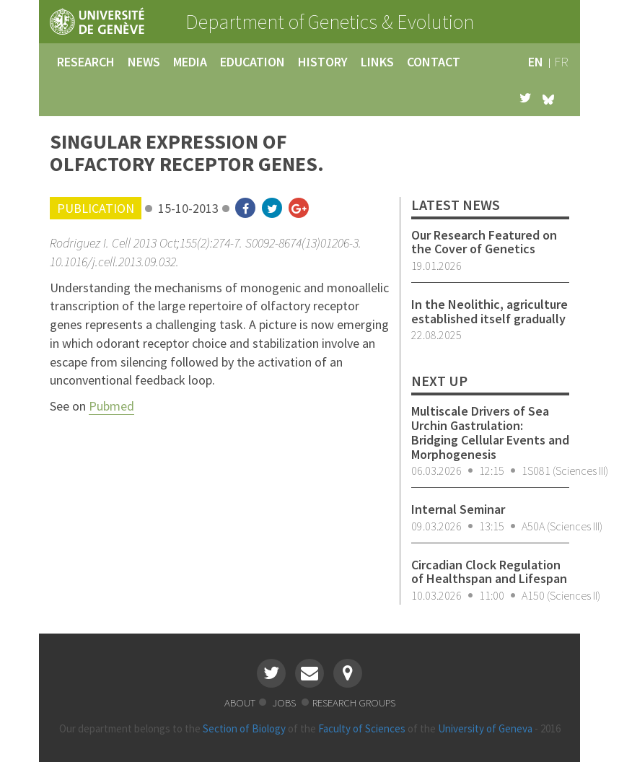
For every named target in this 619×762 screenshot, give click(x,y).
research (86, 61)
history (323, 61)
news (144, 61)
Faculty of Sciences (361, 728)
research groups (353, 702)
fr (561, 61)
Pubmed (111, 406)
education (252, 61)
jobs (285, 702)
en (535, 61)
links (377, 61)
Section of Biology (244, 728)
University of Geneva (485, 728)
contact (433, 61)
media (190, 61)
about (239, 702)
